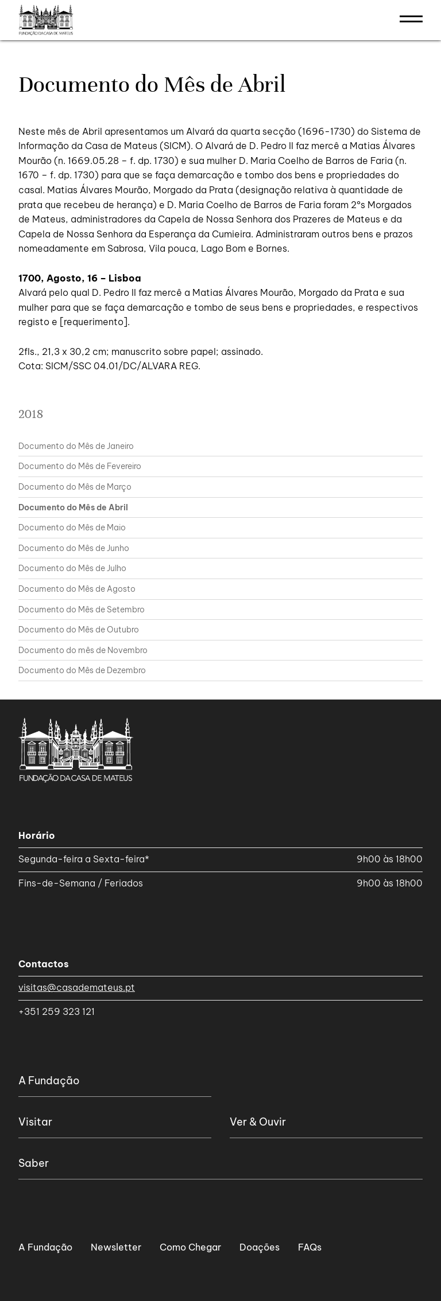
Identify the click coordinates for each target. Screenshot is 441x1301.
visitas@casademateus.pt (76, 987)
